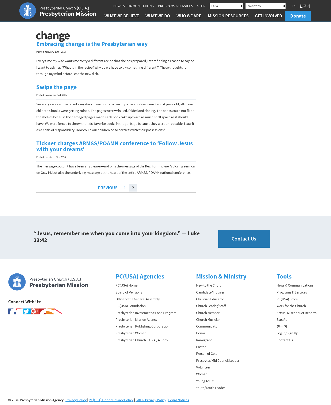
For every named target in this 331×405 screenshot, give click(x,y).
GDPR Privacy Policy (151, 399)
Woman (202, 373)
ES (295, 6)
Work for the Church (291, 305)
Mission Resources (228, 16)
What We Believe (122, 16)
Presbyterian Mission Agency (136, 319)
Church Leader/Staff (211, 305)
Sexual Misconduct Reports (296, 312)
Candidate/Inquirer (210, 291)
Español (282, 319)
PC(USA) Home (126, 285)
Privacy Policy (76, 399)
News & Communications (134, 6)
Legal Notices (178, 399)
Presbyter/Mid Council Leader (217, 360)
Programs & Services (175, 6)
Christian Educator (210, 298)
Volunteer (203, 366)
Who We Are (189, 16)
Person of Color (207, 353)
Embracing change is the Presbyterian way (92, 43)
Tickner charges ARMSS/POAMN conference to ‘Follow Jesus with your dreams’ (114, 145)
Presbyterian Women (130, 332)
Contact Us (244, 238)
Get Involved (268, 16)
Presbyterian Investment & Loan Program (145, 312)
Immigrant (204, 339)
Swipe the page (56, 86)
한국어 (305, 6)
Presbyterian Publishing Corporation (142, 325)
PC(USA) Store (287, 298)
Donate (298, 16)
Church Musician (208, 319)
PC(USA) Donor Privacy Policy (111, 399)
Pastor (201, 346)
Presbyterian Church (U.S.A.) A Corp (141, 339)
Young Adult (205, 380)
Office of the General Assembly (137, 298)
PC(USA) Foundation (130, 305)
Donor (200, 332)
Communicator (207, 325)
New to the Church (209, 285)
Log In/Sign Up (287, 332)
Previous (107, 187)
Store (203, 6)
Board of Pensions (128, 291)
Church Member (208, 312)
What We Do (158, 16)
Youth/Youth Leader (210, 387)
